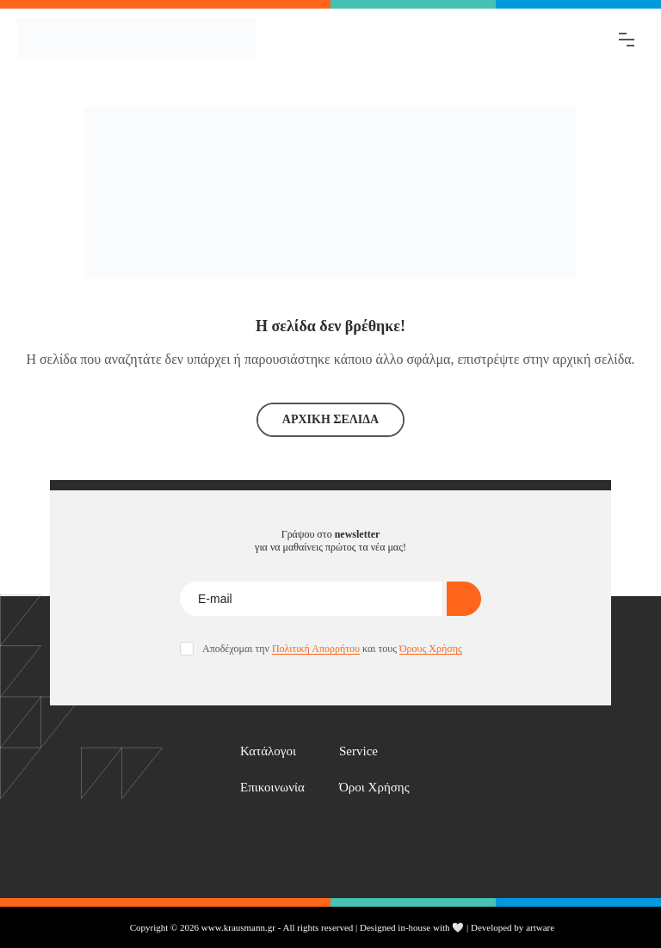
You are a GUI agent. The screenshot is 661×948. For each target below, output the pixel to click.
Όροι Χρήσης (374, 787)
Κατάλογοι (268, 751)
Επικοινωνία (272, 787)
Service (358, 751)
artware (540, 927)
